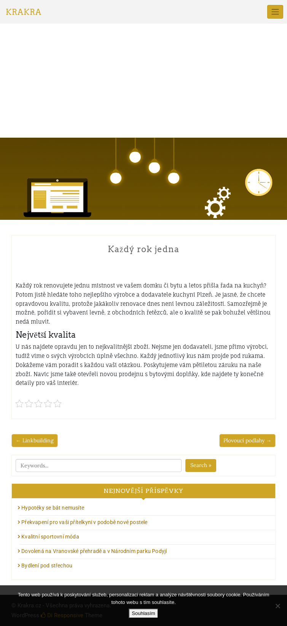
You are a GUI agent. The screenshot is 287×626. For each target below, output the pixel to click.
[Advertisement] (143, 80)
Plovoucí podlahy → (247, 440)
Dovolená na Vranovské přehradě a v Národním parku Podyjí (94, 551)
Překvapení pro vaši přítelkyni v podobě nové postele (84, 522)
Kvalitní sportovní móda (50, 537)
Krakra (23, 12)
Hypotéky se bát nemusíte (52, 508)
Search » (200, 465)
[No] (277, 606)
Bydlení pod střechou (46, 565)
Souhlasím (143, 613)
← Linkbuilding (35, 440)
